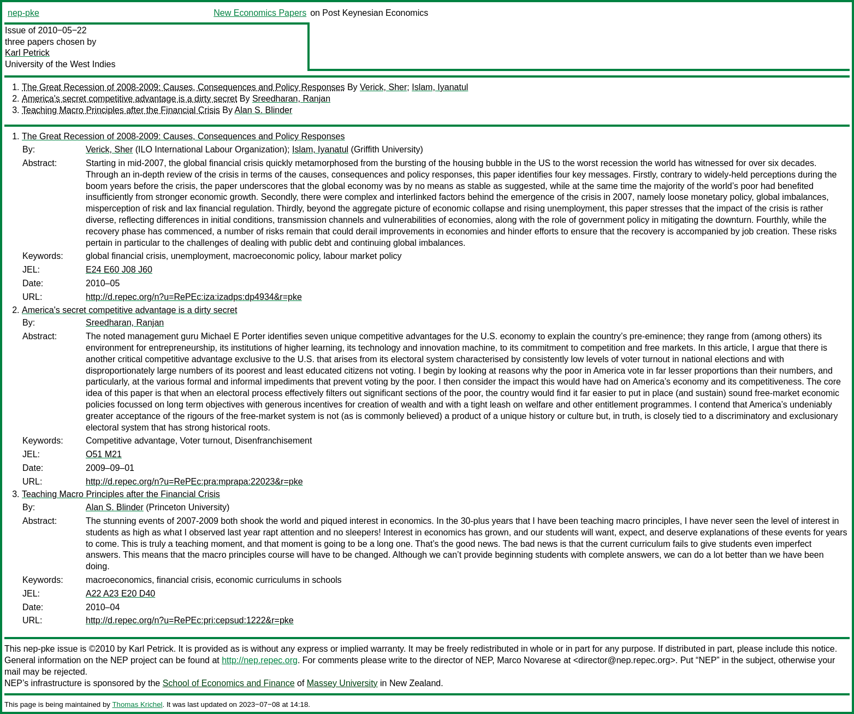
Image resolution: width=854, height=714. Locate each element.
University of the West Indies (60, 64)
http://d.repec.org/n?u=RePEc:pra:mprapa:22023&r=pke (194, 481)
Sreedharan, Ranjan (291, 98)
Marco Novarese (529, 660)
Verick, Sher (383, 87)
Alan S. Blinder (264, 110)
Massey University (342, 683)
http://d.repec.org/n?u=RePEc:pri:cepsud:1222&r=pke (190, 620)
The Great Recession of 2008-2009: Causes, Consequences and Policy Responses (183, 87)
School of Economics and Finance (229, 683)
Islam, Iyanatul (440, 87)
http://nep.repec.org (260, 660)
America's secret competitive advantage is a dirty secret (129, 98)
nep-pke (23, 12)
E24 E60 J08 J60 (119, 269)
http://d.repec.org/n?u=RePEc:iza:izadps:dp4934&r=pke (194, 297)
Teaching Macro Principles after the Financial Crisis (121, 110)
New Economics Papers (260, 12)
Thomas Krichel (137, 704)
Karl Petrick (27, 52)
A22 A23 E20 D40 (120, 593)
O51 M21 (104, 454)
